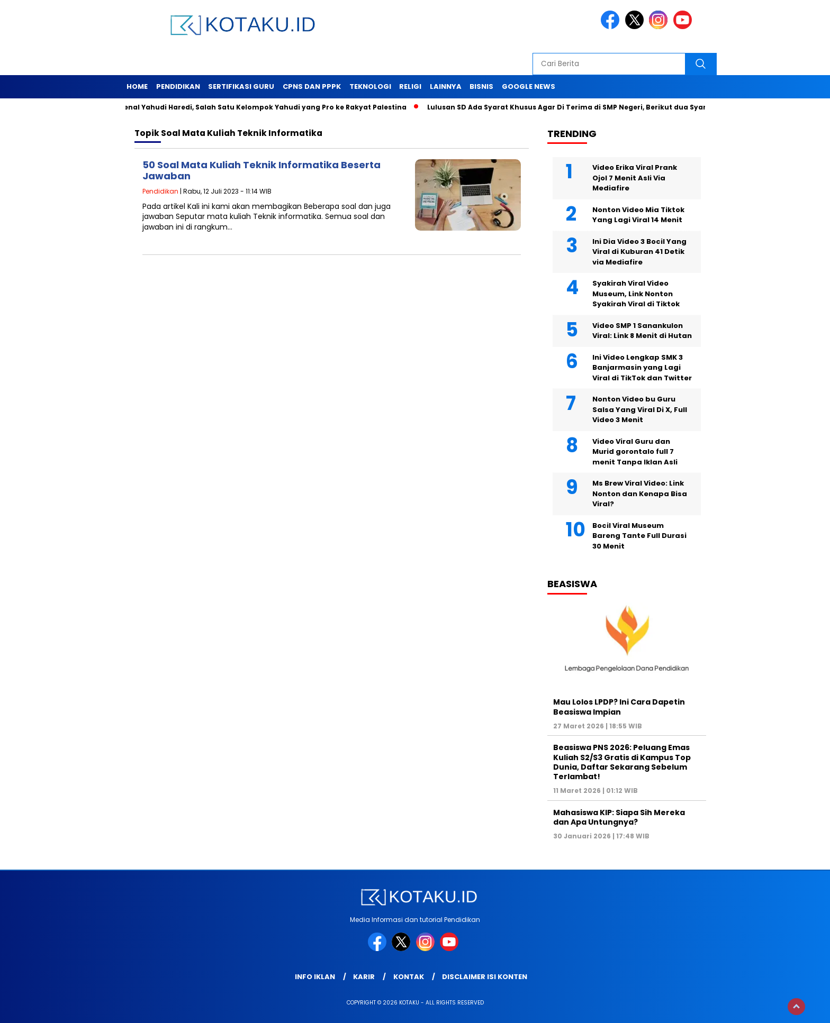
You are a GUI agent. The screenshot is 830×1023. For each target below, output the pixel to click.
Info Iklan (315, 977)
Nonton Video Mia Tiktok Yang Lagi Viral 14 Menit (638, 215)
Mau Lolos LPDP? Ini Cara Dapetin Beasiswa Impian (619, 707)
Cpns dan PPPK (312, 86)
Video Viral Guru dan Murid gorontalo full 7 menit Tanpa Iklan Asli (635, 451)
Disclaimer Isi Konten (484, 977)
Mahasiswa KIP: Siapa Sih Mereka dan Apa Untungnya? (619, 817)
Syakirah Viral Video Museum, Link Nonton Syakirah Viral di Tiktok (636, 293)
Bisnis (481, 86)
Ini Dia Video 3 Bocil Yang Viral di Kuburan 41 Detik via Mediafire (639, 251)
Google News (528, 86)
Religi (410, 86)
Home (137, 86)
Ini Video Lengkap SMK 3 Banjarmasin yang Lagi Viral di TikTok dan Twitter (642, 367)
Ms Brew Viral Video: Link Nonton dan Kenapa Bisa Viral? (639, 493)
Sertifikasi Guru (241, 86)
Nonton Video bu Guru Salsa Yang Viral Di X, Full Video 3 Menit (639, 409)
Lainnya (446, 86)
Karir (364, 977)
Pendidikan (178, 86)
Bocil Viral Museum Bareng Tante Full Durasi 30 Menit (639, 535)
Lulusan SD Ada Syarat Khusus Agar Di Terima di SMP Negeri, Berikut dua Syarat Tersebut (591, 107)
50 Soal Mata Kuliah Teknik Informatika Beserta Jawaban (261, 170)
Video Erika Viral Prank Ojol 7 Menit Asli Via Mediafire (634, 177)
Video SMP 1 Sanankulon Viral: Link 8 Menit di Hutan (642, 331)
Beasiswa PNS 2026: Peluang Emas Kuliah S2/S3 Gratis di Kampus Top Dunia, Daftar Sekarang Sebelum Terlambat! (622, 762)
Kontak (408, 977)
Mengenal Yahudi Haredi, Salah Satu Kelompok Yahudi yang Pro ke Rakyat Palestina (258, 107)
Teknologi (370, 86)
